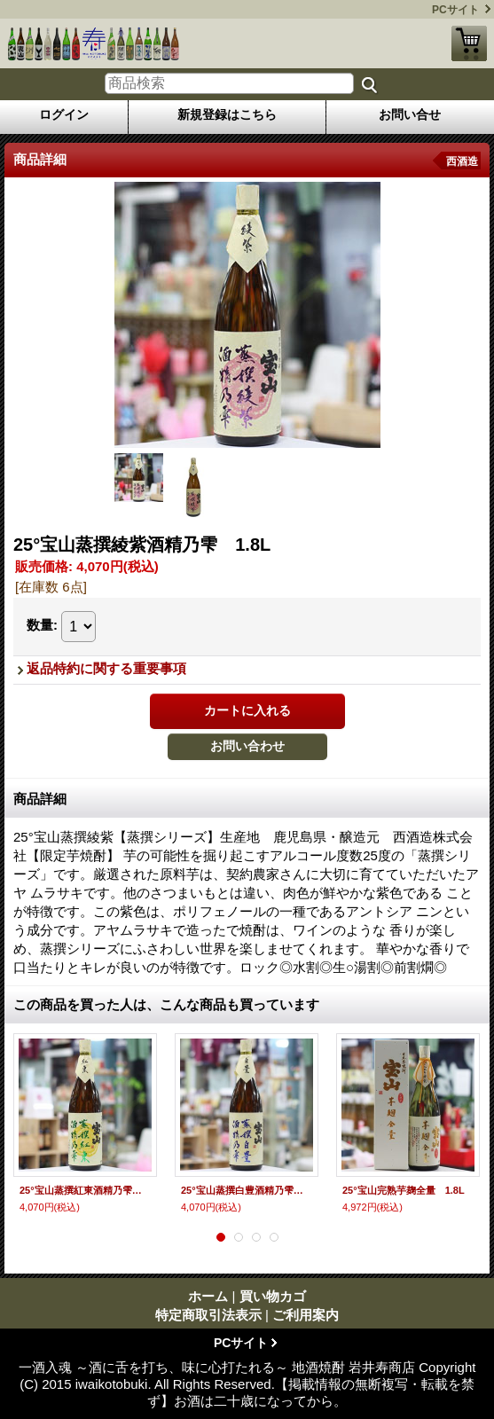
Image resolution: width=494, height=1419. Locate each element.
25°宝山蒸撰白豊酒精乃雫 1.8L (246, 1190)
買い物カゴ (469, 43)
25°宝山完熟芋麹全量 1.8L (403, 1190)
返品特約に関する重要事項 (106, 668)
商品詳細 (40, 798)
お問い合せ (410, 114)
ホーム (208, 1296)
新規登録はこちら (227, 114)
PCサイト (455, 10)
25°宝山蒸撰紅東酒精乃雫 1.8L (85, 1190)
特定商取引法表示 (208, 1314)
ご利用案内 (305, 1314)
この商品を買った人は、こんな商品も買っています (166, 1004)
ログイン (64, 114)
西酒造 (462, 161)
